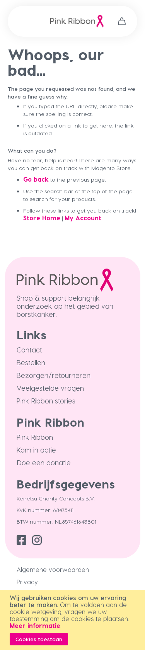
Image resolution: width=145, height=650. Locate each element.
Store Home (41, 217)
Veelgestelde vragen (50, 388)
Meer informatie (35, 625)
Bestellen (31, 362)
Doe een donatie (44, 462)
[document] (73, 619)
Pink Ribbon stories (46, 400)
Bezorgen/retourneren (53, 375)
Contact (29, 349)
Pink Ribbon (35, 437)
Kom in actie (36, 450)
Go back (36, 179)
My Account (83, 217)
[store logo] (77, 21)
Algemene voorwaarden (53, 569)
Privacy (27, 581)
